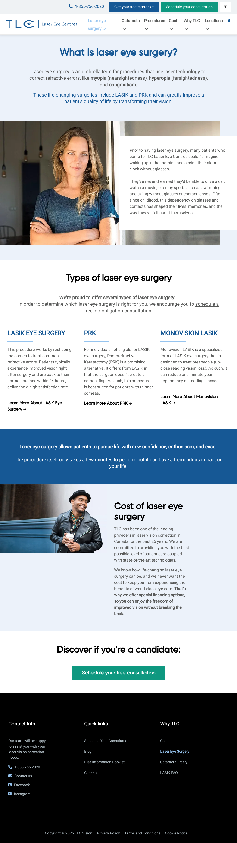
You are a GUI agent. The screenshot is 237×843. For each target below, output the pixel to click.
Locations (214, 24)
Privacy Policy (108, 833)
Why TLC (192, 24)
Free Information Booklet (104, 762)
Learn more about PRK (106, 403)
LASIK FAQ (169, 772)
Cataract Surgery (173, 762)
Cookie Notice (176, 833)
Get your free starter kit (134, 7)
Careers (90, 772)
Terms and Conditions (142, 833)
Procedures (154, 24)
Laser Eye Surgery (174, 751)
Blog (88, 751)
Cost (173, 24)
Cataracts (131, 24)
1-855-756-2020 (89, 6)
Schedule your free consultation (118, 673)
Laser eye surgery (98, 24)
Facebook (22, 785)
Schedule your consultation (189, 7)
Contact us (23, 776)
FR (225, 7)
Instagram (22, 794)
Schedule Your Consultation (106, 741)
